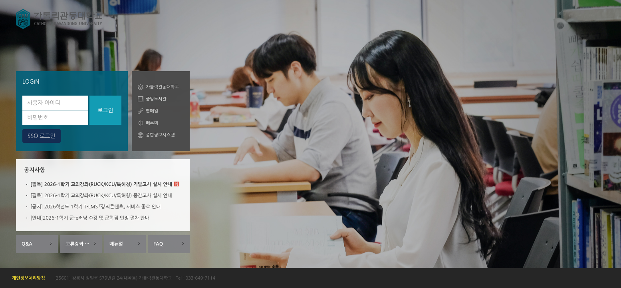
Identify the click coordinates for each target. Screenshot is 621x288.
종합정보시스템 (160, 135)
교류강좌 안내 (79, 244)
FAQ (158, 244)
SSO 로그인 (42, 136)
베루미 (152, 123)
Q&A (27, 244)
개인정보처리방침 (28, 278)
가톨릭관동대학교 (162, 87)
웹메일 (152, 111)
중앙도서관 (156, 99)
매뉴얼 (116, 244)
